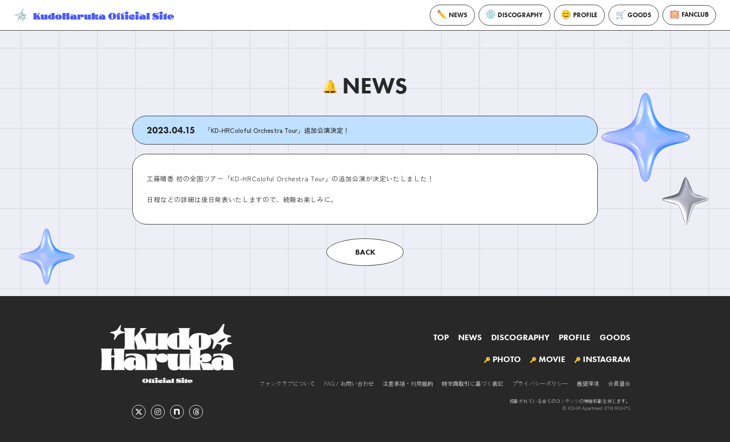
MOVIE (552, 359)
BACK (365, 252)
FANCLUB (689, 15)
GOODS (633, 15)
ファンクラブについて (287, 383)
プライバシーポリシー (540, 383)
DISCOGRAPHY (514, 15)
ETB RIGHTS (617, 407)
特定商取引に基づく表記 (472, 383)
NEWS (452, 15)
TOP (441, 337)
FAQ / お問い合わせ (349, 383)
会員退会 (619, 383)
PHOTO (507, 359)
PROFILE (579, 15)
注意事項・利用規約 (408, 383)
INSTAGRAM (606, 359)
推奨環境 (588, 383)
